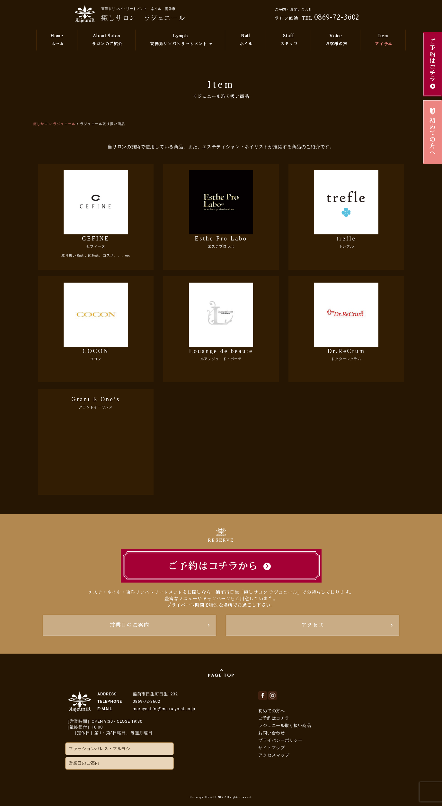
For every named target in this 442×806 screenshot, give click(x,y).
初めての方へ (271, 710)
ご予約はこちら (432, 64)
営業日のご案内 (129, 625)
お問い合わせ (271, 732)
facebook (262, 695)
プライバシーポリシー (280, 740)
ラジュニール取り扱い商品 (284, 725)
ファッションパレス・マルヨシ (99, 748)
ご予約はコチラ (273, 718)
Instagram (272, 695)
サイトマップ (271, 747)
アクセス (312, 625)
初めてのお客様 (432, 132)
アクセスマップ (273, 755)
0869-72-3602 (336, 17)
